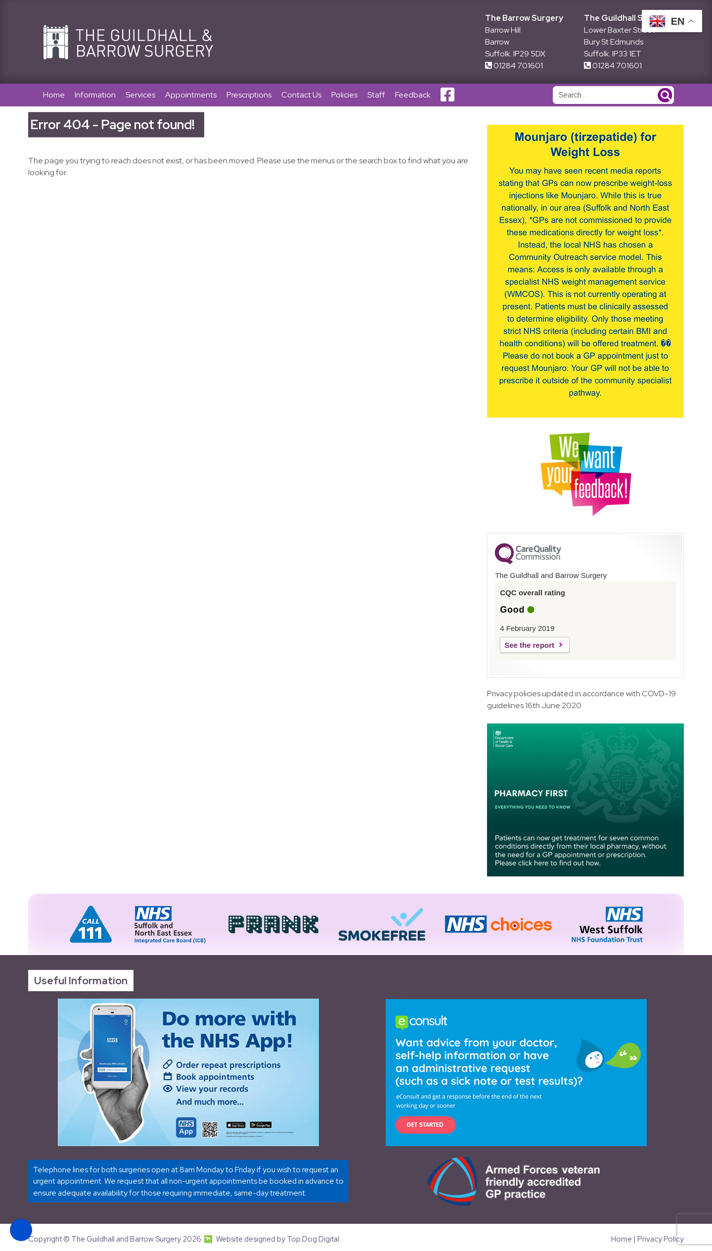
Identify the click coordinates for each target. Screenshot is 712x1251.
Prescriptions (248, 95)
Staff (376, 95)
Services (140, 95)
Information (95, 95)
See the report (529, 645)
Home (54, 95)
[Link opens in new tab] (188, 1072)
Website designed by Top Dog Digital (271, 1239)
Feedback (413, 95)
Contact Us (301, 95)
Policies (344, 95)
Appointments (191, 95)
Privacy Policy (660, 1239)
